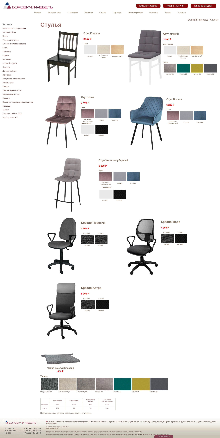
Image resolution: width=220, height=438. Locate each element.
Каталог (7, 24)
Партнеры (117, 13)
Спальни (6, 67)
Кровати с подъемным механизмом (18, 102)
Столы (5, 48)
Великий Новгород (198, 19)
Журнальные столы (11, 94)
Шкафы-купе (8, 83)
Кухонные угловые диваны (14, 44)
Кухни (5, 36)
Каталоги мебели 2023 (12, 114)
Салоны (102, 13)
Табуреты (7, 51)
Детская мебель (9, 71)
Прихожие (7, 75)
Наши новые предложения (14, 28)
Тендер (168, 13)
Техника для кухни (11, 40)
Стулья (214, 19)
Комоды (6, 86)
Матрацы (7, 106)
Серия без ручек (10, 63)
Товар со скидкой (203, 5)
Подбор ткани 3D (10, 117)
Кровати (6, 98)
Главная (37, 13)
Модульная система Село (14, 79)
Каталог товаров (148, 5)
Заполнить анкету (163, 436)
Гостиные (7, 59)
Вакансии (89, 13)
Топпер (6, 110)
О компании (73, 13)
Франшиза (153, 13)
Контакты (182, 13)
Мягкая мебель (9, 32)
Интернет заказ (54, 13)
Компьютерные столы (12, 90)
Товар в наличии (175, 5)
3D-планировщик (135, 13)
